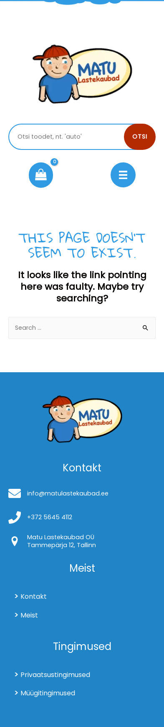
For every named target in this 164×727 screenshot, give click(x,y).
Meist (29, 615)
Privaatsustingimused (55, 675)
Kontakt (33, 596)
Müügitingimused (47, 693)
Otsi (139, 136)
